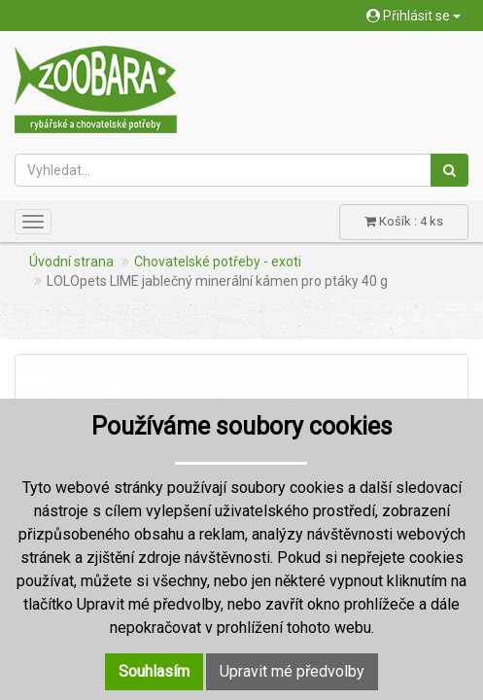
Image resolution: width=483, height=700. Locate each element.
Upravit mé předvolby (292, 671)
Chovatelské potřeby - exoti (217, 261)
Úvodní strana (71, 261)
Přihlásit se (413, 15)
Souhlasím (154, 671)
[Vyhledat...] (223, 170)
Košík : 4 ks (403, 221)
